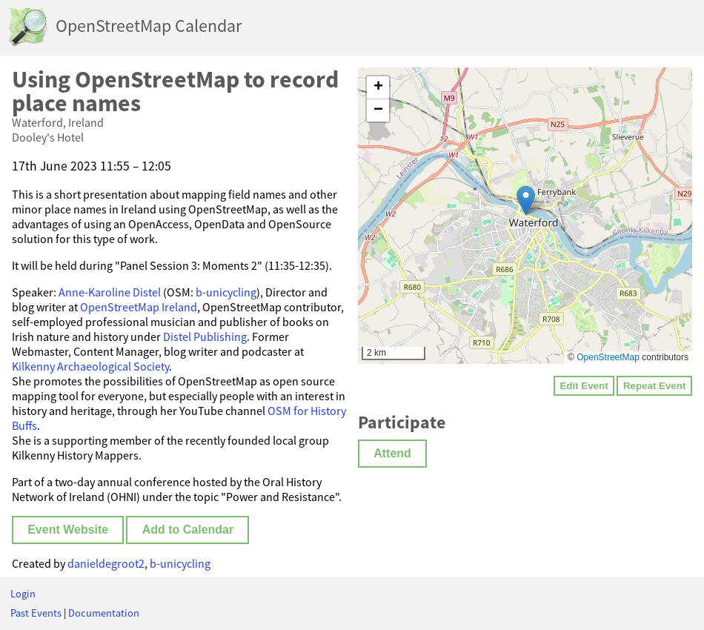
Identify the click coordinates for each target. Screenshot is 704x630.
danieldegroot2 (106, 563)
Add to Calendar (188, 529)
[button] (526, 200)
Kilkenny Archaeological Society (90, 366)
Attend (392, 453)
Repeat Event (654, 385)
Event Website (67, 529)
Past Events (36, 613)
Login (23, 593)
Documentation (103, 613)
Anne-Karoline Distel (110, 292)
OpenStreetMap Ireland (138, 306)
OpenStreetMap (608, 357)
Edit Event (583, 385)
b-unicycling (226, 292)
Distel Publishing (205, 336)
